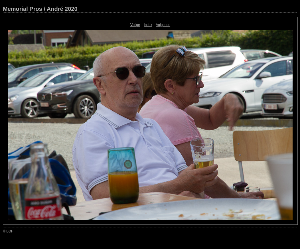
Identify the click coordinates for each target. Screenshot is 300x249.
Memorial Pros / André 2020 (40, 9)
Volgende (163, 25)
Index (148, 25)
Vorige (135, 25)
